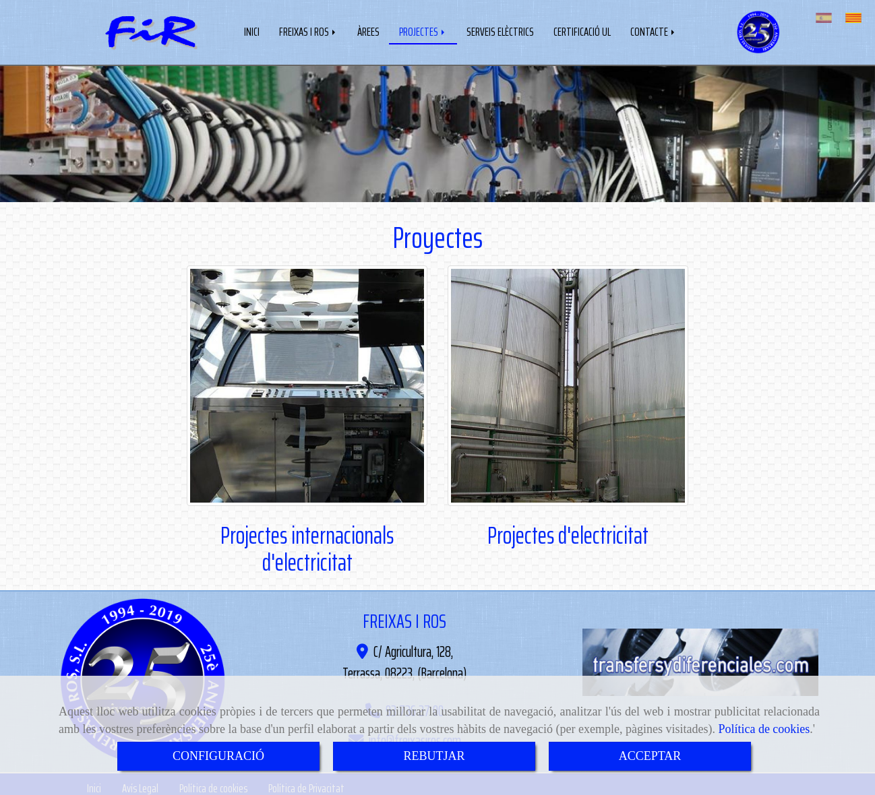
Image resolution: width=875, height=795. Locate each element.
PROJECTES (423, 30)
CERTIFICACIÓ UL (582, 30)
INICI (252, 30)
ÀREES (368, 30)
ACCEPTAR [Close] (650, 756)
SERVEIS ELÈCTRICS (500, 30)
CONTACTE (653, 30)
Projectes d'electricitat (567, 532)
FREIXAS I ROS (308, 30)
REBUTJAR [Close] (433, 756)
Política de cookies (764, 729)
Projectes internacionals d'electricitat (307, 546)
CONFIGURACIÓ (218, 756)
